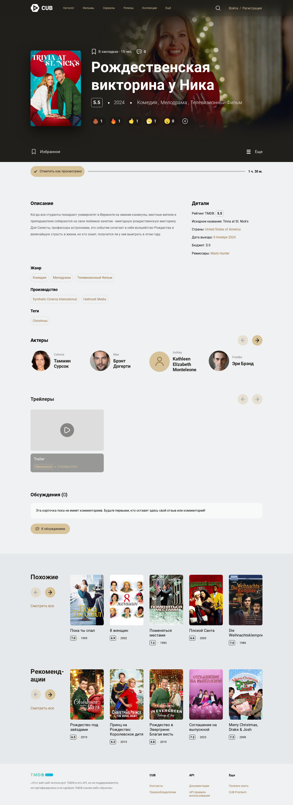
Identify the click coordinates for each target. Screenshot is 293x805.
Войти (233, 8)
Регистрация (252, 8)
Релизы (129, 8)
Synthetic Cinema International (55, 299)
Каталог (68, 8)
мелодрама (174, 102)
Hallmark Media (94, 299)
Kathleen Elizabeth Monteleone (184, 364)
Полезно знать (239, 785)
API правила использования (199, 794)
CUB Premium (237, 792)
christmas (40, 321)
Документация (199, 785)
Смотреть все (42, 606)
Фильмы (88, 8)
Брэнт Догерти (121, 363)
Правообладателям (163, 792)
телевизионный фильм (216, 102)
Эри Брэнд (243, 363)
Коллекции (149, 8)
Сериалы (109, 8)
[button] (257, 340)
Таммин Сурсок (62, 363)
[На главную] (42, 8)
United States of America (223, 229)
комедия (147, 102)
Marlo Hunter (220, 253)
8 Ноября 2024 (224, 237)
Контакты (156, 785)
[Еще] (253, 152)
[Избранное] (45, 152)
